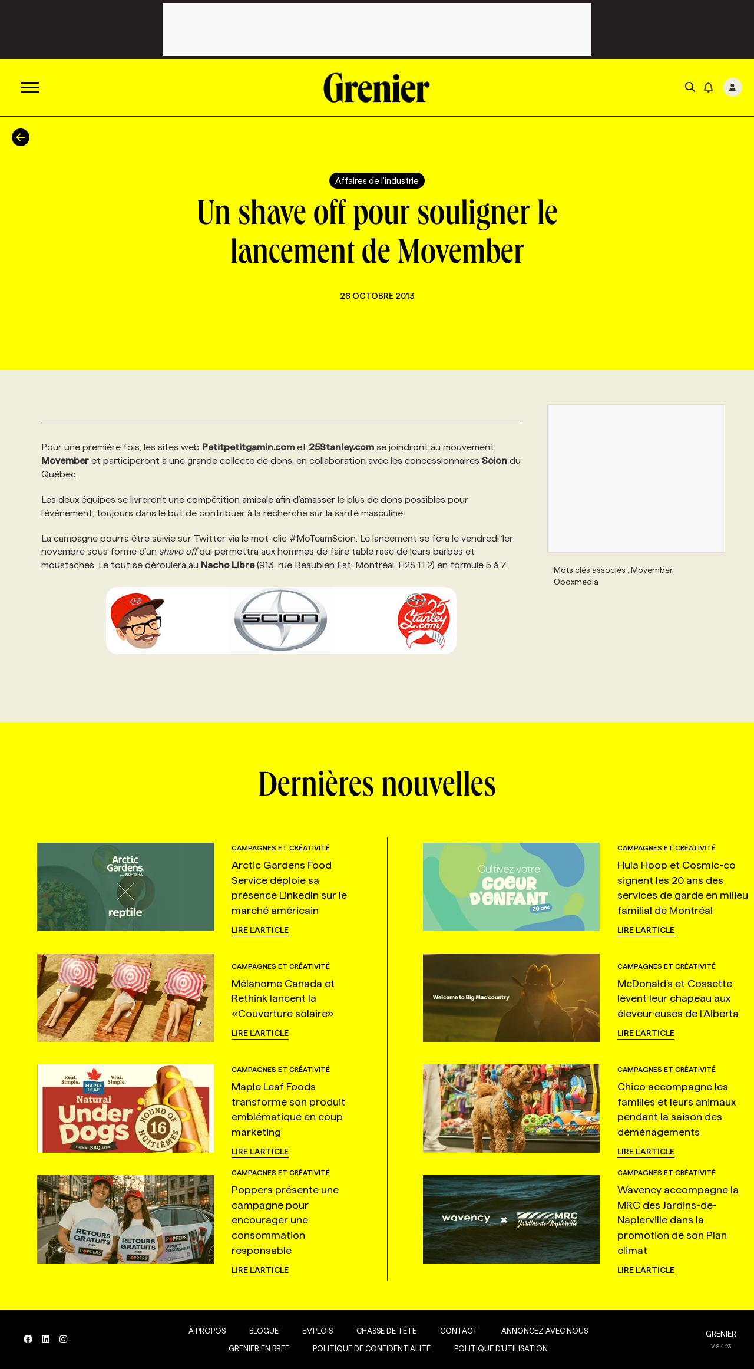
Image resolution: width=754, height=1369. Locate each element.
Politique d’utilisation (500, 1348)
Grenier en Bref (257, 1348)
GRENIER (721, 1334)
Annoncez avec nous (543, 1331)
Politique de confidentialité (370, 1348)
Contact (458, 1331)
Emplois (316, 1331)
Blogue (262, 1331)
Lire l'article (260, 930)
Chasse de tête (385, 1331)
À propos (205, 1331)
